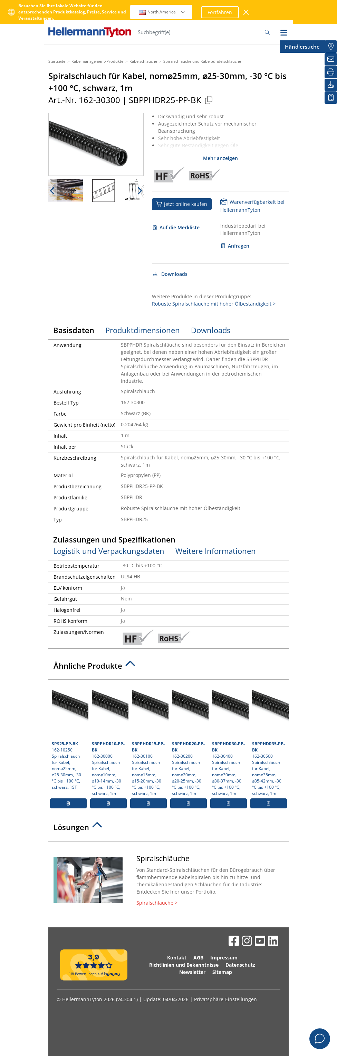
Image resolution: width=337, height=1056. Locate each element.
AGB (198, 957)
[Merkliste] (331, 97)
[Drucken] (331, 72)
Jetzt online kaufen (181, 204)
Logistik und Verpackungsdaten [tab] (108, 551)
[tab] (168, 668)
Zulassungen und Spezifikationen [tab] (114, 539)
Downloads (169, 274)
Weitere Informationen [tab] (215, 551)
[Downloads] (331, 85)
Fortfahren (220, 12)
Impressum (224, 957)
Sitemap (222, 972)
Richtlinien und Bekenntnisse (184, 965)
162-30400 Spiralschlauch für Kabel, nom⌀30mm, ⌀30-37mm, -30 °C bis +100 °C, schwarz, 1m (229, 739)
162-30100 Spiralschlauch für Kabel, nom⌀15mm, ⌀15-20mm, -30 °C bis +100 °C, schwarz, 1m (149, 739)
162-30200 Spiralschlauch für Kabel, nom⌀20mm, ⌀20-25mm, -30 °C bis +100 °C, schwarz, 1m (189, 739)
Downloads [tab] (210, 330)
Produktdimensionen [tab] (142, 330)
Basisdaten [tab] (73, 330)
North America (162, 12)
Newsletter (192, 972)
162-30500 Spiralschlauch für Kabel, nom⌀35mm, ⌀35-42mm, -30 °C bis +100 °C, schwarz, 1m (269, 739)
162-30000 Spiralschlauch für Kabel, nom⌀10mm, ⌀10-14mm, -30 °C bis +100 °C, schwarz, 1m (109, 739)
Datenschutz (240, 965)
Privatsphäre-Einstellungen (225, 999)
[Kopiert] (208, 100)
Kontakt (176, 957)
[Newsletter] (331, 59)
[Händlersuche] (331, 46)
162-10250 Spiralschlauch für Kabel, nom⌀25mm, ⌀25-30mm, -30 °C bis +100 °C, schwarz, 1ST (69, 736)
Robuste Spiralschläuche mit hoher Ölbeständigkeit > (214, 303)
